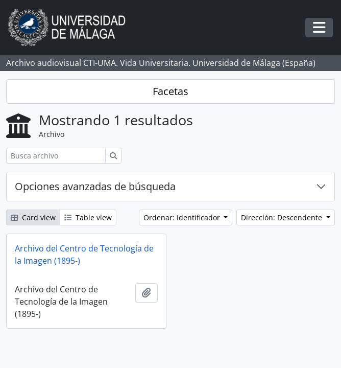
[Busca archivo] (56, 156)
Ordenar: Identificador (182, 217)
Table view (88, 217)
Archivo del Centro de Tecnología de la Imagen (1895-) (84, 254)
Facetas (170, 91)
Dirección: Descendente (282, 217)
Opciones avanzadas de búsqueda (95, 186)
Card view (33, 217)
